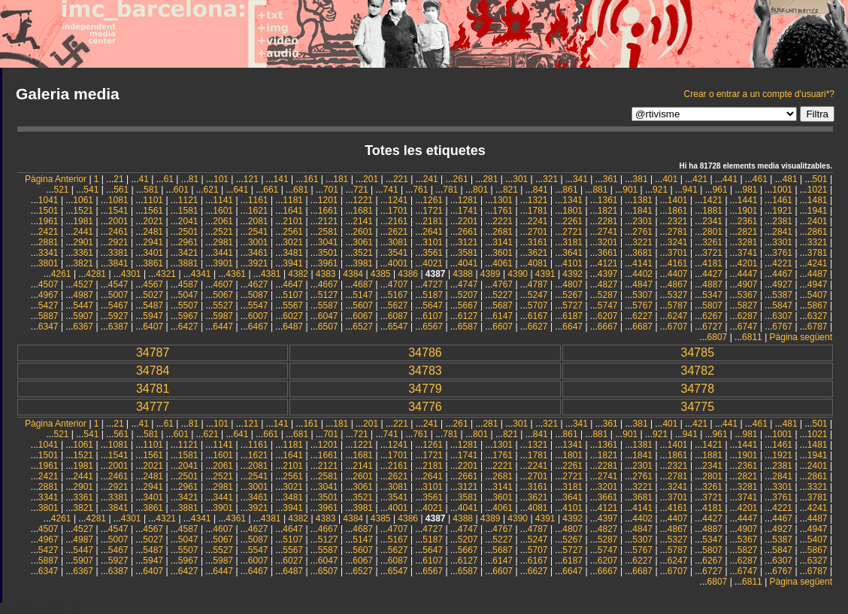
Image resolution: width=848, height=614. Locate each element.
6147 (502, 316)
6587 (468, 326)
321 (550, 179)
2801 (712, 231)
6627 (538, 326)
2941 (153, 242)
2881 (48, 242)
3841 (118, 263)
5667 (468, 305)
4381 (271, 274)
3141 (502, 242)
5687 (502, 305)
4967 (48, 295)
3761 (782, 253)
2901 (83, 242)
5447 (83, 305)
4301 (131, 274)
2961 (188, 242)
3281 (747, 242)
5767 (642, 305)
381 (640, 179)
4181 (712, 263)
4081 (538, 263)
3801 (48, 263)
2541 (258, 231)
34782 (698, 370)
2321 (678, 221)
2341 (712, 221)
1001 (782, 189)
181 (340, 179)
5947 (153, 316)
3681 (642, 253)
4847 (642, 284)
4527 (83, 284)
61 (169, 179)
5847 (782, 305)
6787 (817, 326)
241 (430, 179)
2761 (642, 231)
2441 (83, 231)
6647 (572, 326)
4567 (153, 284)
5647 (432, 305)
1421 (712, 200)
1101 (153, 200)
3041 (328, 242)
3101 (432, 242)
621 (211, 189)
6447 (223, 326)
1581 (188, 210)
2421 (48, 231)
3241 (678, 242)
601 (181, 189)
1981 (83, 221)
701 (330, 189)
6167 (538, 316)
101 (221, 179)
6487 (293, 326)
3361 (83, 253)
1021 (817, 189)
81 (193, 179)
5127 (328, 295)
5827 (747, 305)
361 (610, 179)
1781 (538, 210)
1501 (48, 210)
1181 (293, 200)
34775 (698, 406)
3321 (817, 242)
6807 (717, 337)
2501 (188, 231)
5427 (48, 305)
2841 (782, 231)
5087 (258, 295)
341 (580, 179)
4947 (817, 284)
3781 (817, 253)
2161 (398, 221)
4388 (463, 274)
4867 (678, 284)
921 (660, 189)
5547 (258, 305)
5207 (468, 295)
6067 (363, 316)
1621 (258, 210)
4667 (328, 284)
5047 (188, 295)
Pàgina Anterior (55, 179)
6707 (678, 326)
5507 (188, 305)
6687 (642, 326)
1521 (83, 210)
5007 (118, 295)
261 (460, 179)
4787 (538, 284)
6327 (817, 316)
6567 (432, 326)
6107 (432, 316)
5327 (678, 295)
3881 (188, 263)
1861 (678, 210)
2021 (153, 221)
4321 (166, 274)
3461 (258, 253)
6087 (398, 316)
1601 (223, 210)
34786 (425, 352)
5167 (398, 295)
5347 (712, 295)
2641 (432, 231)
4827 (608, 284)
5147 (363, 295)
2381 (782, 221)
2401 (817, 221)
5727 (572, 305)
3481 (293, 253)
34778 (698, 388)
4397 (608, 274)
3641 (572, 253)
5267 (572, 295)
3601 (502, 253)
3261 (712, 242)
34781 (153, 388)
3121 (468, 242)
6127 (468, 316)
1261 (432, 200)
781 (450, 189)
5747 (608, 305)
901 (630, 189)
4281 (96, 274)
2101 (293, 221)
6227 (642, 316)
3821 (83, 263)
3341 (48, 253)
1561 (153, 210)
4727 (432, 284)
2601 (363, 231)
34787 (153, 352)
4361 (236, 274)
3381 (118, 253)
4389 (490, 274)
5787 (678, 305)
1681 (363, 210)
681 (300, 189)
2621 (398, 231)
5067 (223, 295)
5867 (817, 305)
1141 (223, 200)
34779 (425, 388)
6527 (363, 326)
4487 (817, 274)
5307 (642, 295)
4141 (642, 263)
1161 (258, 200)
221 (400, 179)
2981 (223, 242)
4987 (83, 295)
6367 (83, 326)
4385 (381, 274)
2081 (258, 221)
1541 (118, 210)
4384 (353, 274)
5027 (153, 295)
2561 (293, 231)
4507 (48, 284)
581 (151, 189)
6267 (712, 316)
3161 (538, 242)
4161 (678, 263)
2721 (572, 231)
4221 (782, 263)
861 (570, 189)
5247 (538, 295)
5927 (118, 316)
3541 (398, 253)
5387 (782, 295)
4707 (398, 284)
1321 (538, 200)
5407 (817, 295)
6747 (747, 326)
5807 (712, 305)
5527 (223, 305)
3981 (363, 263)
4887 (712, 284)
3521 (363, 253)
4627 (258, 284)
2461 (118, 231)
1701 (398, 210)
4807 (572, 284)
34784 (153, 370)
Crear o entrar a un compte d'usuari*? (759, 94)
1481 (817, 200)
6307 (782, 316)
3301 (782, 242)
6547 (398, 326)
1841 (642, 210)
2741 (608, 231)
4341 (201, 274)
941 (690, 189)
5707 (538, 305)
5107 (293, 295)
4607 (223, 284)
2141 (363, 221)
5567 (293, 305)
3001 (258, 242)
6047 (328, 316)
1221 (363, 200)
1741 (468, 210)
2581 (328, 231)
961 (720, 189)
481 (790, 179)
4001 (398, 263)
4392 (572, 274)
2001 (118, 221)
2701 (538, 231)
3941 (293, 263)
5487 (153, 305)
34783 (425, 370)
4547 (118, 284)
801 (480, 189)
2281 (608, 221)
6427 (188, 326)
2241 (538, 221)
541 (90, 189)
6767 (782, 326)
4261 (61, 274)
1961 (48, 221)
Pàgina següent (801, 337)
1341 (572, 200)
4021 (432, 263)
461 (760, 179)
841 (540, 189)
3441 (223, 253)
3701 (678, 253)
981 (750, 189)
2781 (678, 231)
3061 (363, 242)
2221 (502, 221)
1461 (782, 200)
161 (310, 179)
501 (820, 179)
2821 (747, 231)
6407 (153, 326)
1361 (608, 200)
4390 (517, 274)
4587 (188, 284)
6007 (258, 316)
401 (669, 179)
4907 (747, 284)
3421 (188, 253)
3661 (608, 253)
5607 (363, 305)
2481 (153, 231)
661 (270, 189)
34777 (153, 406)
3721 (712, 253)
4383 (326, 274)
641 (240, 189)
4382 (298, 274)
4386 (408, 274)
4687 (363, 284)
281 (490, 179)
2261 (572, 221)
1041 (48, 200)
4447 (747, 274)
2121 (328, 221)
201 (370, 179)
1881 (712, 210)
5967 (188, 316)
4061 (502, 263)
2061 (223, 221)
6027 (293, 316)
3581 (468, 253)
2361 (747, 221)
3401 (153, 253)
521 (60, 189)
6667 (608, 326)
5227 (502, 295)
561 (121, 189)
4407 (678, 274)
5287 (608, 295)
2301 (642, 221)
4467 (782, 274)
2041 (188, 221)
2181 (432, 221)
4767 (502, 284)
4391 (545, 274)
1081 (118, 200)
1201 (328, 200)
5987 (223, 316)
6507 (328, 326)
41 (143, 179)
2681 (502, 231)
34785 (698, 352)
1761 (502, 210)
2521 (223, 231)
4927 (782, 284)
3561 (432, 253)
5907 (83, 316)
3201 (608, 242)
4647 (293, 284)
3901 (223, 263)
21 (118, 179)
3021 (293, 242)
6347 (48, 326)
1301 (502, 200)
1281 (468, 200)
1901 (747, 210)
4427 (712, 274)
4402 (642, 274)
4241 (817, 263)
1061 (83, 200)
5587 (328, 305)
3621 (538, 253)
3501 (328, 253)
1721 (432, 210)
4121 (608, 263)
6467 (258, 326)
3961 (328, 263)
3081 (398, 242)
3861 (153, 263)
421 (699, 179)
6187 (572, 316)
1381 (642, 200)
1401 (678, 200)
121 (251, 179)
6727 (712, 326)
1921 (782, 210)
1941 (817, 210)
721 (360, 189)
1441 (747, 200)
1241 (398, 200)
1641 (293, 210)
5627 (398, 305)
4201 (747, 263)
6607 (502, 326)
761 (420, 189)
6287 (747, 316)
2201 (468, 221)
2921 (118, 242)
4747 (468, 284)
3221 (642, 242)
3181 (572, 242)
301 (520, 179)
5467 (118, 305)
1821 (608, 210)
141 (281, 179)
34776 (425, 406)
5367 (747, 295)
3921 (258, 263)
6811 (752, 337)
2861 (817, 231)
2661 (468, 231)
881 (599, 189)
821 (510, 189)
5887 (48, 316)
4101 (572, 263)
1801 (572, 210)
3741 (747, 253)
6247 (678, 316)
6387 (118, 326)
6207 (608, 316)
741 (390, 189)
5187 (432, 295)
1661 (328, 210)
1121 (188, 200)
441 (729, 179)
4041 (468, 263)
